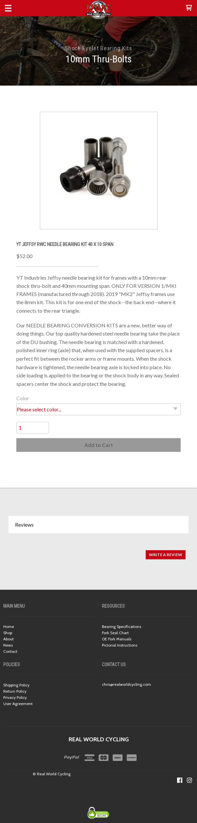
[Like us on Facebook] (179, 780)
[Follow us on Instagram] (189, 780)
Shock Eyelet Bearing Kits (99, 48)
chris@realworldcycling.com (126, 684)
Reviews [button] (24, 524)
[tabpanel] (98, 551)
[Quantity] (32, 428)
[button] (189, 8)
